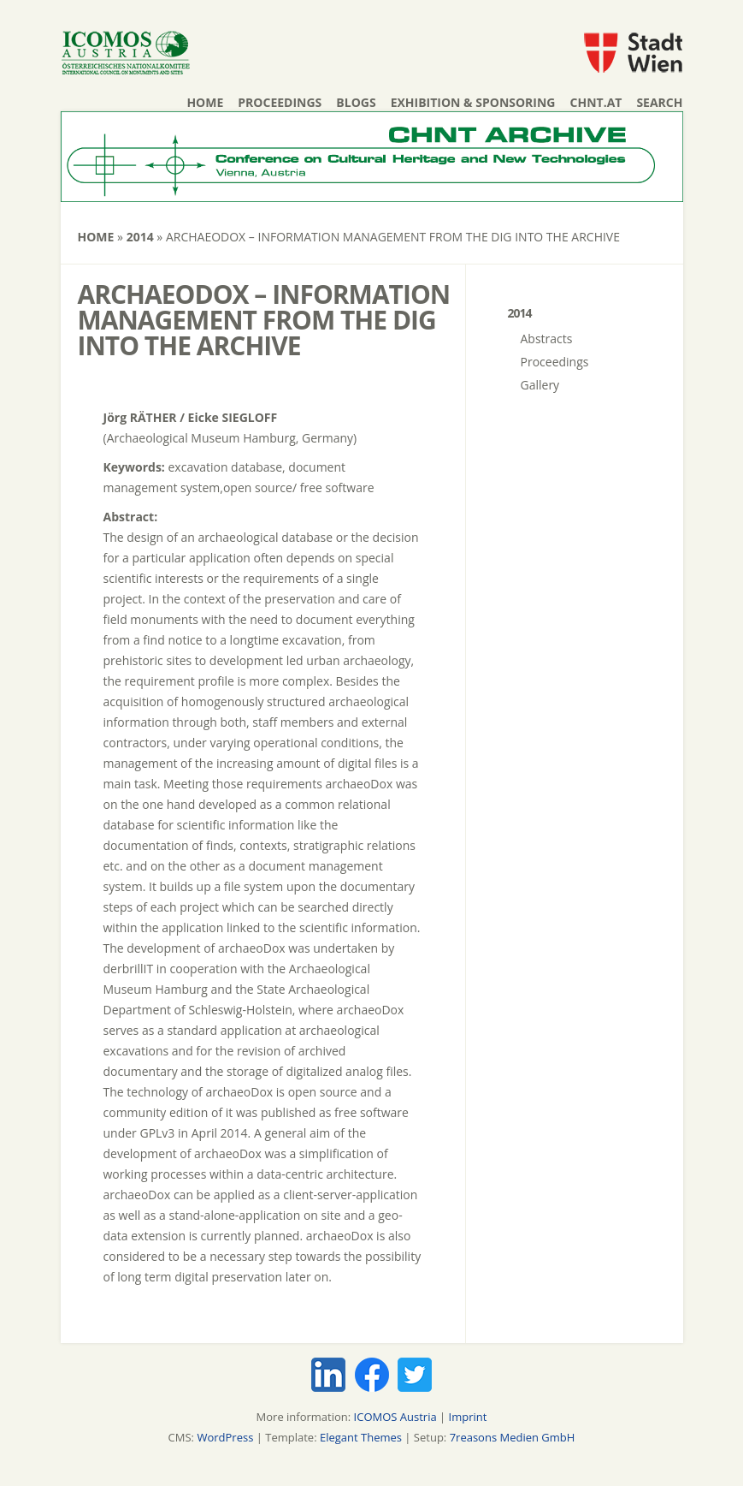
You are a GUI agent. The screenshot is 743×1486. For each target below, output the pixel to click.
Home (204, 102)
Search (659, 102)
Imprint (468, 1416)
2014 (140, 237)
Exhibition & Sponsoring (473, 102)
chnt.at (596, 102)
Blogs (355, 102)
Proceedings (279, 102)
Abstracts (547, 338)
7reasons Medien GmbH (512, 1437)
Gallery (540, 385)
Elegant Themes (361, 1437)
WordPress (225, 1437)
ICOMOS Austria (395, 1416)
